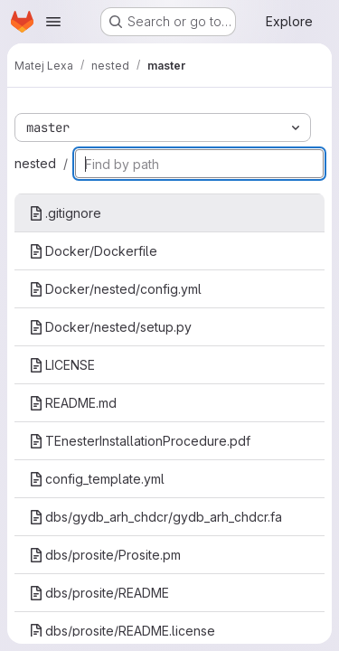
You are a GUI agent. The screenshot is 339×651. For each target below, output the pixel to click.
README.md (73, 402)
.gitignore (65, 213)
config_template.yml (97, 478)
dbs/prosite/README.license (122, 630)
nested (35, 163)
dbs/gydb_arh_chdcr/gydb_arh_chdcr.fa (155, 516)
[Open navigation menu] (53, 21)
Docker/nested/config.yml (115, 289)
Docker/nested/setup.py (110, 327)
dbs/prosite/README (99, 592)
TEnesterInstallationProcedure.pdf (139, 440)
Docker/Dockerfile (93, 251)
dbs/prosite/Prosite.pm (105, 554)
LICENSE (62, 365)
